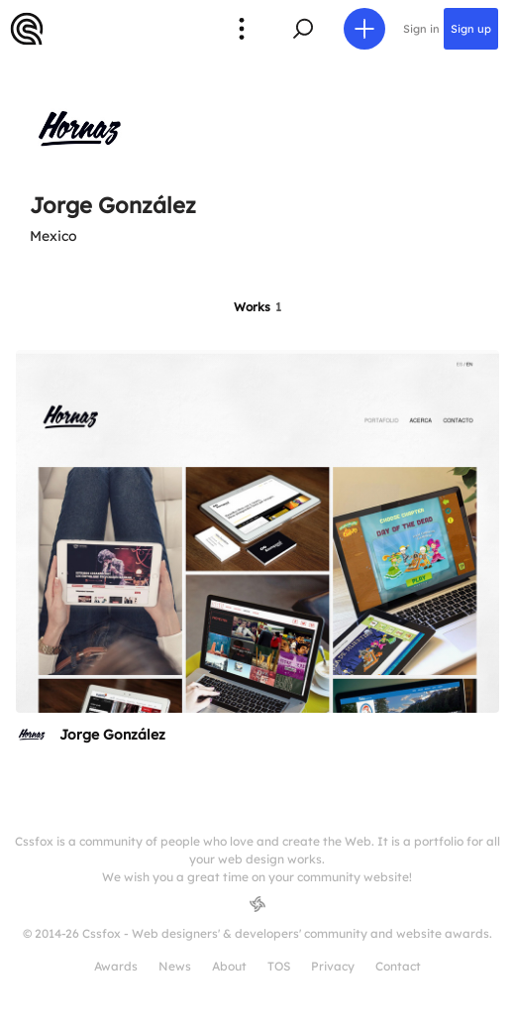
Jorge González (112, 734)
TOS (278, 966)
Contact (398, 966)
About (229, 966)
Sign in (421, 29)
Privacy (333, 966)
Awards (116, 966)
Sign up (471, 29)
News (174, 966)
